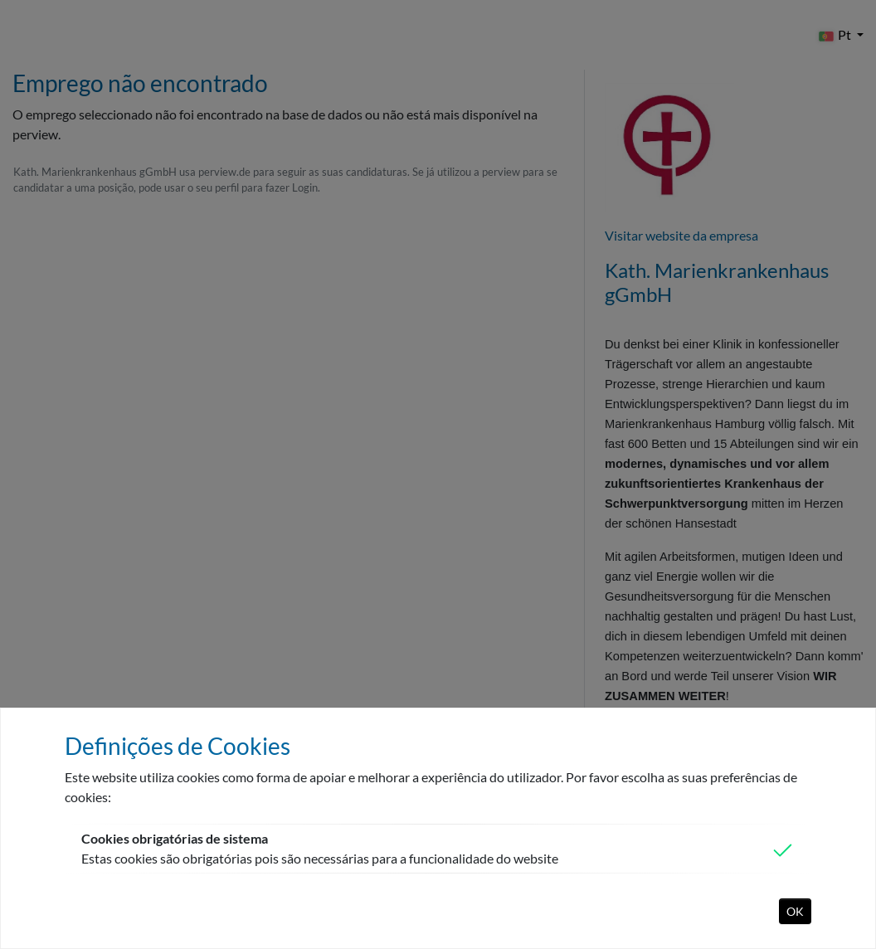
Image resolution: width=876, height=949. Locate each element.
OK (795, 911)
